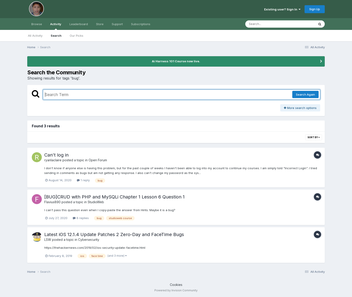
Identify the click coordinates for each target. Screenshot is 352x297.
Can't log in (56, 155)
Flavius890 (52, 202)
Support (117, 24)
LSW (47, 239)
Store (100, 24)
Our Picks (76, 35)
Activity (55, 26)
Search (56, 35)
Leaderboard (78, 24)
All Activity (35, 35)
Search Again (305, 94)
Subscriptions (140, 24)
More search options (300, 108)
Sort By (313, 137)
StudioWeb (96, 202)
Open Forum (98, 160)
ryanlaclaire (53, 160)
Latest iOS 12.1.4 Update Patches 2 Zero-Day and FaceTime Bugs (114, 234)
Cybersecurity (88, 239)
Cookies (176, 285)
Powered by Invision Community (176, 290)
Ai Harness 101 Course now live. (176, 61)
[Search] (267, 24)
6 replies (81, 218)
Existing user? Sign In (282, 9)
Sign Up (314, 9)
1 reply (83, 180)
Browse (36, 24)
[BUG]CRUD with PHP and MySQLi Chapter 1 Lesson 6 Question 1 (114, 197)
